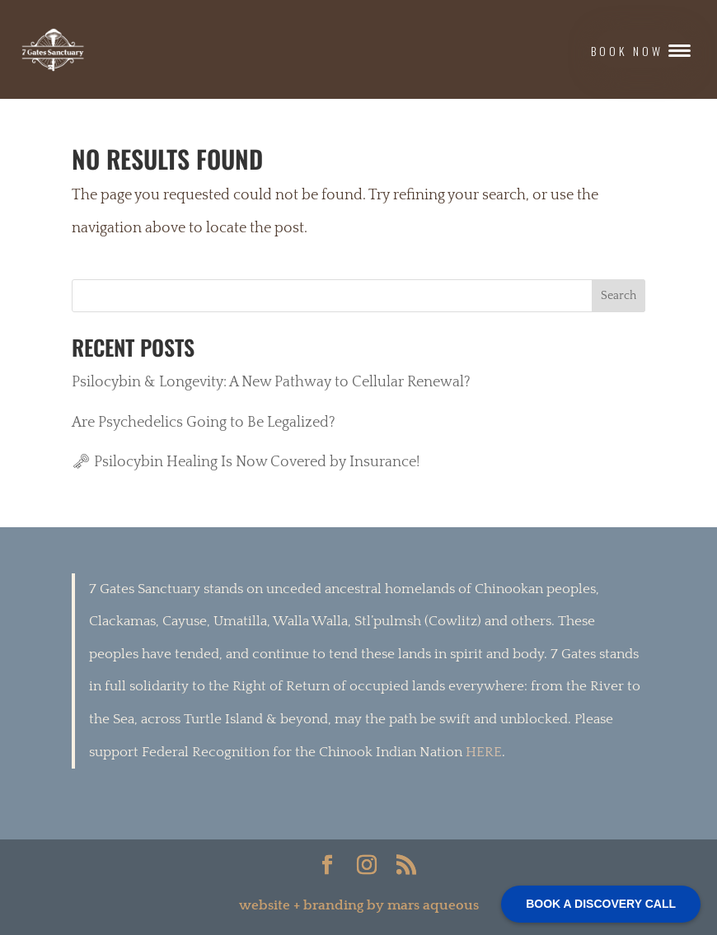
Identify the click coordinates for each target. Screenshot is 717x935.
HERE (484, 752)
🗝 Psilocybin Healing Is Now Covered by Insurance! (245, 462)
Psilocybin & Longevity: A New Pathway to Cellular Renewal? (271, 382)
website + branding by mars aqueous (359, 905)
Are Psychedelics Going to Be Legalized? (203, 422)
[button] (641, 49)
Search (618, 295)
